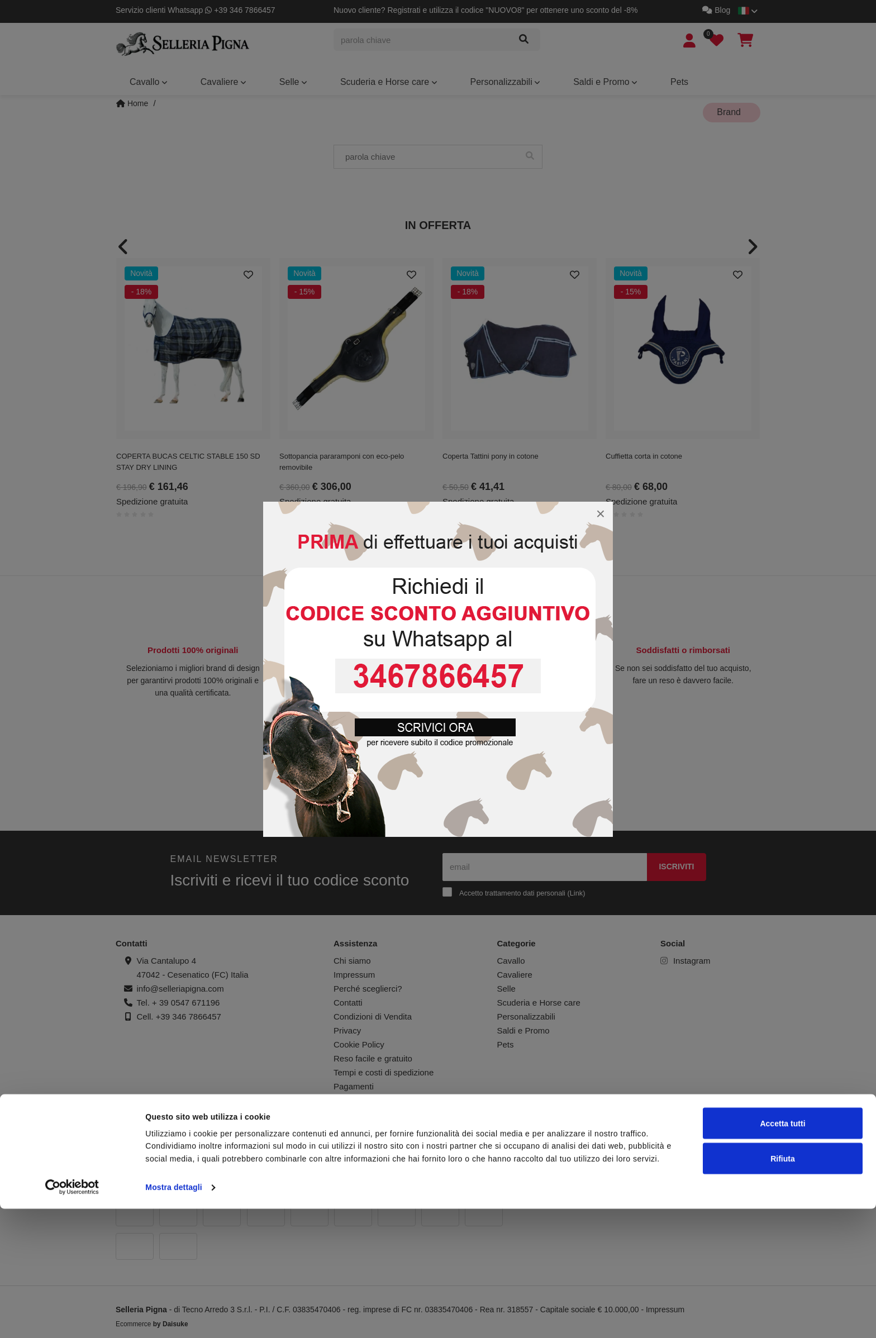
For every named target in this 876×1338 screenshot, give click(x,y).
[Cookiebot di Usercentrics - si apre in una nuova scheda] (72, 1317)
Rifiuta (782, 1287)
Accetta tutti (782, 1252)
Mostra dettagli (173, 1316)
